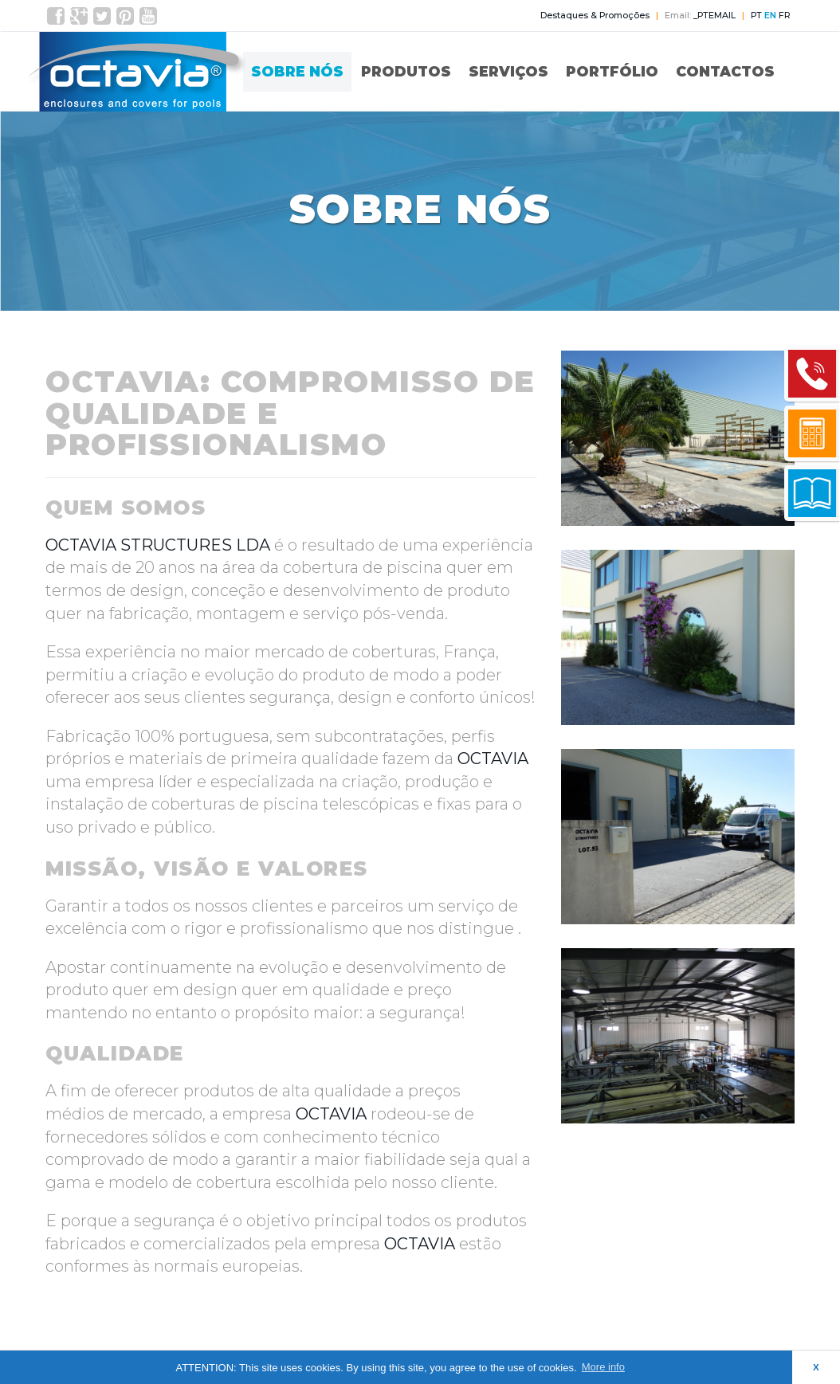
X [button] (816, 1367)
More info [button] (603, 1367)
